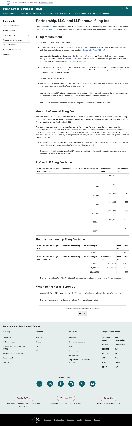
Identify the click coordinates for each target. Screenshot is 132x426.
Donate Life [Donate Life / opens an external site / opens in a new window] (108, 398)
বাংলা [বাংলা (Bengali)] (104, 362)
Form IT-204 (72, 59)
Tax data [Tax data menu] (96, 13)
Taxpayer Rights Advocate (13, 353)
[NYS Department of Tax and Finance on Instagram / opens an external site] (71, 384)
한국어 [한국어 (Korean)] (104, 367)
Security (39, 346)
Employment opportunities (79, 342)
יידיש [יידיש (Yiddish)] (103, 358)
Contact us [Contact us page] (7, 337)
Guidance (6, 54)
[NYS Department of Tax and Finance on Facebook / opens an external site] (61, 384)
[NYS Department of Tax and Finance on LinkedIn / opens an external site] (50, 384)
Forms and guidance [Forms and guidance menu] (81, 13)
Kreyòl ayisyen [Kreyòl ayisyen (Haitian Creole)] (120, 344)
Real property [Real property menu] (65, 13)
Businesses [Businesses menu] (34, 13)
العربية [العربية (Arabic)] (117, 353)
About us (72, 337)
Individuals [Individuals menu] (23, 13)
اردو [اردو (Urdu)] (116, 367)
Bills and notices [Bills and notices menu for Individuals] (9, 45)
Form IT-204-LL (46, 29)
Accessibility (74, 355)
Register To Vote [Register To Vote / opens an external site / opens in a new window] (23, 398)
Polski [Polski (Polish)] (117, 358)
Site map (39, 337)
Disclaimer (40, 351)
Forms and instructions (12, 49)
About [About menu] (105, 13)
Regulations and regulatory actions (79, 361)
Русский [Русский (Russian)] (105, 353)
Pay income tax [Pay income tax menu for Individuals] (9, 35)
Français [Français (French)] (118, 362)
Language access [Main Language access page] (106, 339)
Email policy (73, 351)
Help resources (9, 342)
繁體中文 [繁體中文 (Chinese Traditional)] (105, 349)
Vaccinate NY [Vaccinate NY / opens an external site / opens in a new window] (66, 398)
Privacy (39, 342)
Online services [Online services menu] (9, 13)
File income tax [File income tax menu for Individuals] (9, 31)
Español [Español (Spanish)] (105, 344)
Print (83, 313)
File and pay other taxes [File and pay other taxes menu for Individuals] (12, 40)
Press (71, 346)
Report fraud (8, 358)
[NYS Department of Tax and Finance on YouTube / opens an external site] (93, 384)
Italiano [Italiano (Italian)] (117, 349)
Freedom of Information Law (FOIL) (14, 348)
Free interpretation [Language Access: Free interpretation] (120, 339)
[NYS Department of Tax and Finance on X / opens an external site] (82, 384)
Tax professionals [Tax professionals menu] (49, 13)
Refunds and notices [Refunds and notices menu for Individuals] (11, 26)
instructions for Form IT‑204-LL (92, 50)
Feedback (7, 362)
